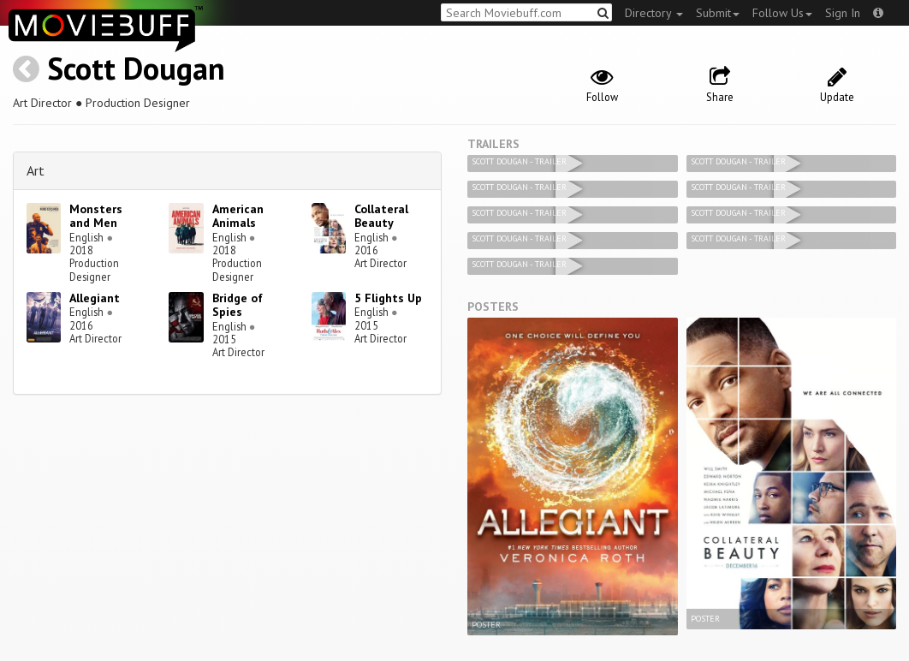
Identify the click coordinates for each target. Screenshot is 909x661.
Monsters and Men (95, 216)
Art (36, 170)
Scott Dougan (136, 68)
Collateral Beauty (381, 216)
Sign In (842, 13)
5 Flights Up (388, 298)
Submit (718, 13)
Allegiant (94, 298)
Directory (654, 13)
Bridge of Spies (237, 305)
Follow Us (782, 13)
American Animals (238, 216)
